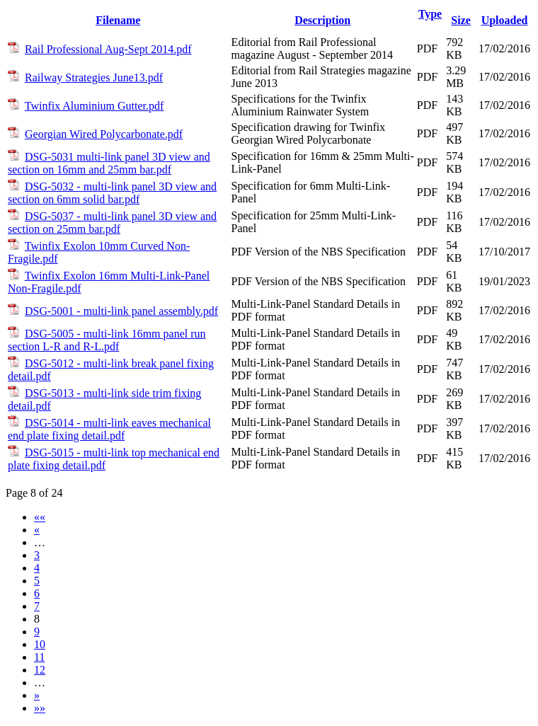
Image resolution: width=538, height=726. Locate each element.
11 (39, 657)
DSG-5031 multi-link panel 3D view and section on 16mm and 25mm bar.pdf (109, 163)
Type (430, 14)
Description (322, 20)
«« (39, 517)
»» (39, 708)
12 (39, 670)
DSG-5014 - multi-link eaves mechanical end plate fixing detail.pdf (109, 429)
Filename (118, 20)
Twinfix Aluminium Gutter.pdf (94, 106)
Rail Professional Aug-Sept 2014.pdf (108, 49)
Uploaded (504, 20)
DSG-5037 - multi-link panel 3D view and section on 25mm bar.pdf (112, 222)
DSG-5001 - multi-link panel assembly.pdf (121, 311)
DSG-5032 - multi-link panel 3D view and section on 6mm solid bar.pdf (112, 192)
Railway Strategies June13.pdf (94, 77)
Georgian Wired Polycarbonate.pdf (104, 134)
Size (461, 20)
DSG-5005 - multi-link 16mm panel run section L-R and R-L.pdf (107, 340)
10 (39, 644)
